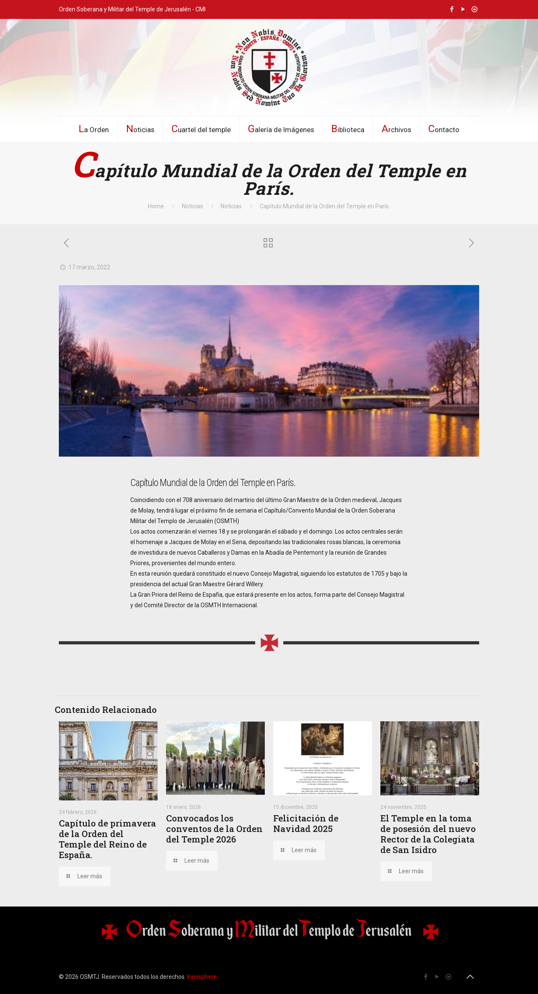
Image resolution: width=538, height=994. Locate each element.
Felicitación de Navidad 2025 (305, 823)
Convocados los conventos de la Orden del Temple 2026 (214, 828)
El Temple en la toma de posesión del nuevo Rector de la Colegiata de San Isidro (428, 834)
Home (156, 206)
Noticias (192, 206)
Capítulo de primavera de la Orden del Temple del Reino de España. (107, 839)
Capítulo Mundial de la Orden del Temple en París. (325, 206)
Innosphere (202, 976)
